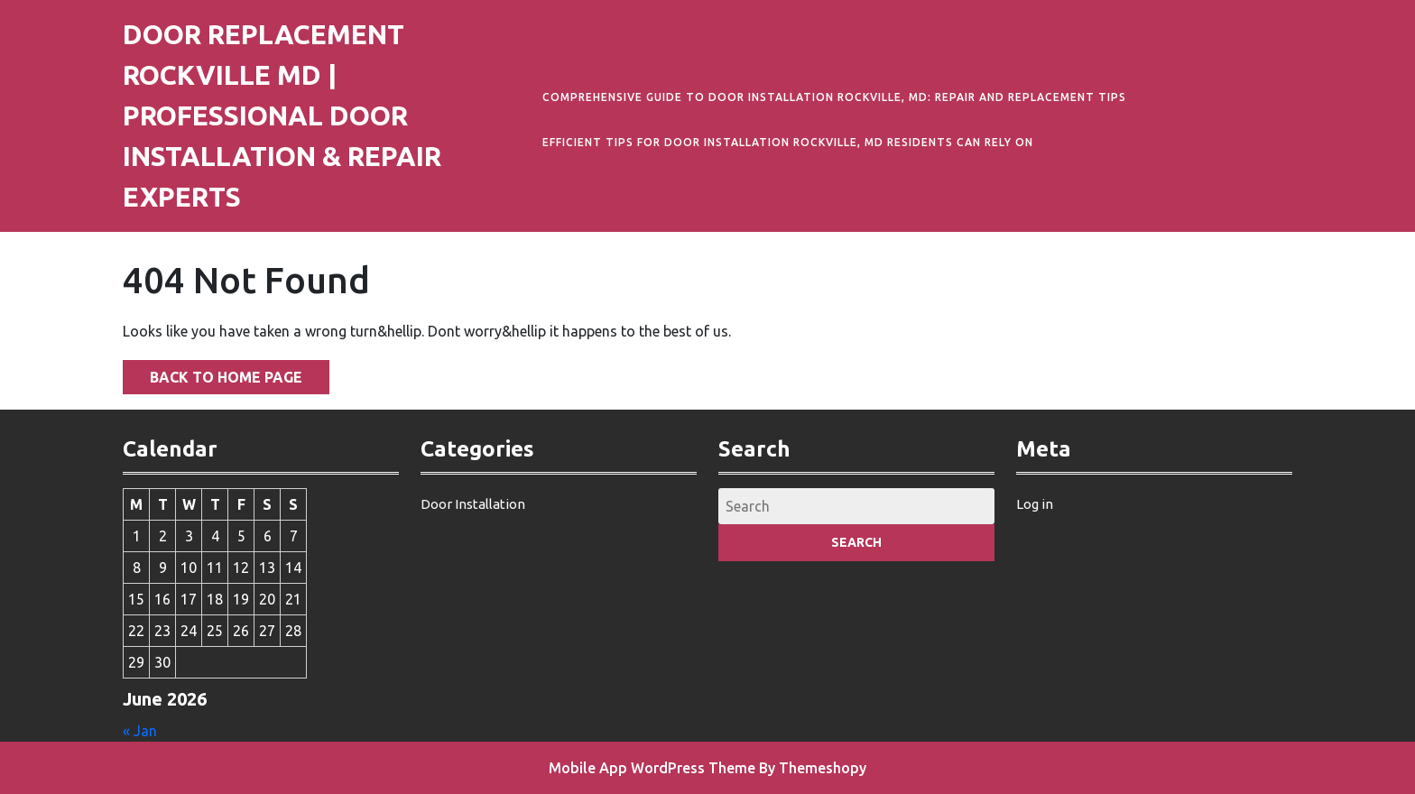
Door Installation (473, 504)
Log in (1034, 504)
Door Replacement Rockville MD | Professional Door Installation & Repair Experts (282, 115)
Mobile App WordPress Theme (652, 768)
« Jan (140, 731)
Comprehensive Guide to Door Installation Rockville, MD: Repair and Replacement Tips (834, 97)
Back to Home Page (212, 372)
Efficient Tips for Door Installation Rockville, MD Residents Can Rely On (787, 142)
